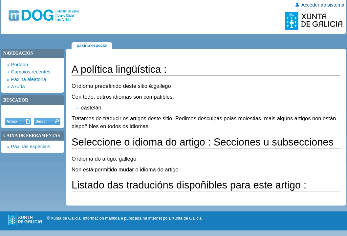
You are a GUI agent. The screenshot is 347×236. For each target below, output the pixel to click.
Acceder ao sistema (322, 5)
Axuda (18, 86)
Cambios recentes (30, 71)
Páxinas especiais (30, 146)
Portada (19, 64)
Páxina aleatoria (28, 79)
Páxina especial (91, 45)
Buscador (15, 100)
